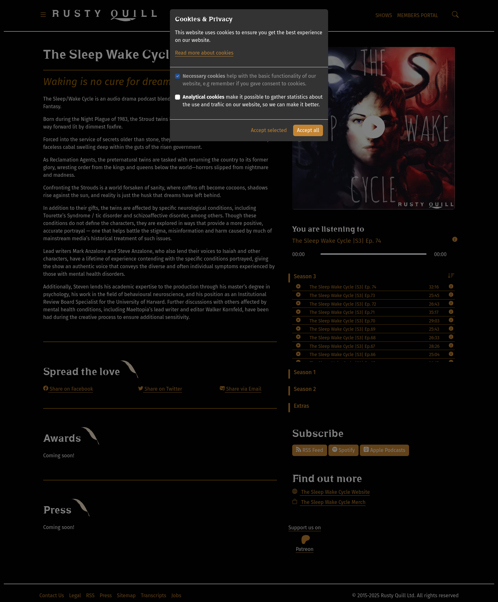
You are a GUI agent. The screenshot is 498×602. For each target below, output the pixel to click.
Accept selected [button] (269, 130)
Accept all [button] (308, 130)
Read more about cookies (204, 53)
